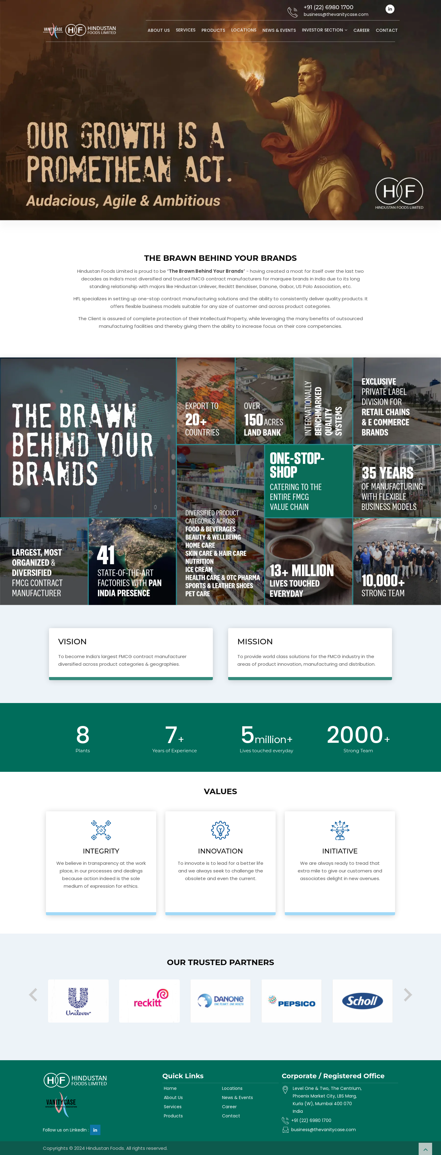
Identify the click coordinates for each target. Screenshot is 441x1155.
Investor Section (322, 30)
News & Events (279, 30)
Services (185, 30)
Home (170, 1088)
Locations (243, 30)
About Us (159, 30)
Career (361, 30)
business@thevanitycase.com (323, 1130)
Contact (387, 30)
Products (213, 30)
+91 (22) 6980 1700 (311, 1120)
